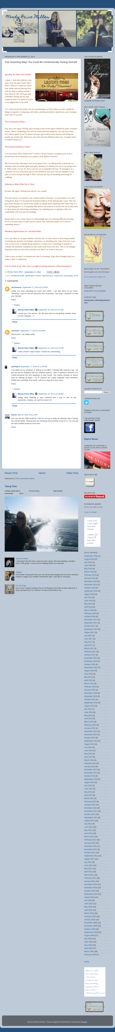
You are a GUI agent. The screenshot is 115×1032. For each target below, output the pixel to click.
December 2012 (90, 808)
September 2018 (91, 591)
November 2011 (90, 849)
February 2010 (90, 916)
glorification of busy (33, 276)
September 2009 (91, 932)
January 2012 (89, 843)
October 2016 (89, 664)
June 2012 (88, 827)
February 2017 (90, 652)
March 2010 (89, 913)
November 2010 (90, 888)
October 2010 (89, 891)
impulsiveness (47, 276)
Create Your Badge (90, 512)
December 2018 (90, 581)
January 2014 (89, 766)
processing (68, 276)
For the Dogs (21, 585)
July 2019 (88, 562)
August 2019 (89, 559)
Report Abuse (91, 439)
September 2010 (91, 894)
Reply (13, 300)
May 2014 (88, 754)
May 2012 (88, 830)
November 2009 (90, 926)
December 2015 (90, 693)
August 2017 (89, 632)
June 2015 (88, 712)
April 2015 (88, 718)
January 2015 (89, 728)
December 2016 (90, 658)
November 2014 (90, 734)
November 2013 (90, 773)
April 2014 (88, 757)
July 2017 (88, 636)
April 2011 (88, 872)
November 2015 (90, 696)
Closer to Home (22, 559)
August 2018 (89, 594)
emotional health (17, 276)
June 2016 (88, 674)
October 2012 (89, 814)
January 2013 (89, 805)
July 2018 (88, 597)
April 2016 (88, 680)
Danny (14, 415)
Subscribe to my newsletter (95, 291)
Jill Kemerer (16, 287)
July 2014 (88, 747)
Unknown (15, 331)
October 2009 (89, 929)
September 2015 (91, 703)
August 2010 (89, 897)
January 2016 (89, 690)
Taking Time (11, 486)
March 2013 (89, 798)
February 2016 (90, 687)
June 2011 (88, 865)
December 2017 (90, 620)
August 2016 (89, 671)
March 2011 (89, 875)
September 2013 (91, 779)
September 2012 (91, 818)
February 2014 (90, 763)
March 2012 (89, 837)
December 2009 (90, 923)
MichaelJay (65, 1022)
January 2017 (89, 655)
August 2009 (89, 935)
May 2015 (88, 715)
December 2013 (90, 770)
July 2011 (88, 862)
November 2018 (90, 585)
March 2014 (89, 760)
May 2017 (88, 642)
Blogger (84, 1022)
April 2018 (88, 607)
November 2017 (90, 623)
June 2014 (88, 750)
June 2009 (88, 942)
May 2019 (88, 569)
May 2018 (88, 604)
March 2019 (89, 572)
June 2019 (88, 565)
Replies (17, 305)
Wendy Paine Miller (27, 17)
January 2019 (89, 578)
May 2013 (88, 792)
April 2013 (88, 795)
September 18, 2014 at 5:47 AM (51, 310)
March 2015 (89, 722)
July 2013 (88, 786)
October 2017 (89, 626)
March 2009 (89, 951)
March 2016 (89, 683)
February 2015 (90, 725)
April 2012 (88, 833)
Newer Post (11, 473)
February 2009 (90, 955)
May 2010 (88, 907)
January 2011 (89, 881)
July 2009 (88, 939)
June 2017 (88, 639)
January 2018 (89, 616)
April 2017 (88, 645)
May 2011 (88, 869)
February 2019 (90, 575)
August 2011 (89, 859)
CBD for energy (43, 418)
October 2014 (89, 738)
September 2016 (91, 667)
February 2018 (90, 613)
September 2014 (91, 741)
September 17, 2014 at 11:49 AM (34, 367)
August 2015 (89, 706)
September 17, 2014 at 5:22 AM (35, 287)
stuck (76, 276)
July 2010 (88, 900)
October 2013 (89, 776)
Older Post (72, 473)
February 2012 (90, 840)
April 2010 (88, 910)
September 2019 (91, 556)
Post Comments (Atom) (25, 478)
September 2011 (91, 856)
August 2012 (89, 821)
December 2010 (90, 884)
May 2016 (88, 677)
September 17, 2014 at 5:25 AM (32, 331)
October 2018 (89, 588)
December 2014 (90, 731)
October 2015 (89, 699)
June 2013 (88, 789)
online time (58, 276)
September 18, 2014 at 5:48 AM (51, 394)
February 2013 (90, 802)
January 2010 (89, 920)
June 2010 (88, 904)
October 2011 (89, 853)
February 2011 (90, 878)
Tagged (19, 572)
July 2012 (88, 824)
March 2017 (89, 648)
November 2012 (90, 811)
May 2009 (88, 945)
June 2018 (88, 601)
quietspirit (15, 367)
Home (42, 473)
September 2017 (91, 629)
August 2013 (89, 782)
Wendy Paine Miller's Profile (93, 507)
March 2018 (89, 610)
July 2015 (88, 709)
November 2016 (90, 661)
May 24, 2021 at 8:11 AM (27, 415)
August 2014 (89, 744)
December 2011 (90, 846)
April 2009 (88, 948)
